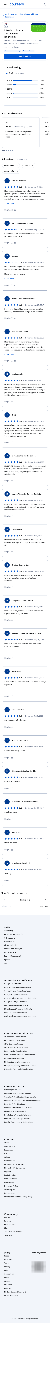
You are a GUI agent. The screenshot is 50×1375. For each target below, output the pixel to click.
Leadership (8, 1150)
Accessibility (9, 1274)
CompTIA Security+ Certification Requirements (22, 1100)
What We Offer (10, 1146)
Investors (8, 1259)
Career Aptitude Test (12, 1089)
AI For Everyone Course (13, 1044)
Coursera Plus (9, 1160)
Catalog (7, 1157)
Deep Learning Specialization (15, 1051)
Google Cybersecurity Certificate (17, 987)
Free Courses (9, 1193)
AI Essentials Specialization (15, 1036)
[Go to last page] (43, 906)
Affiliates (7, 1288)
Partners (7, 1221)
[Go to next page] (45, 899)
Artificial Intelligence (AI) (13, 934)
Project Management (12, 956)
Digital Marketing (11, 945)
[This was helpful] (8, 402)
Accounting (8, 930)
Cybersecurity (10, 938)
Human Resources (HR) (13, 948)
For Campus (9, 1182)
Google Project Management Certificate (20, 998)
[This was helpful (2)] (10, 210)
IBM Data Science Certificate (15, 1012)
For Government (10, 1178)
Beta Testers (9, 1224)
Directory (8, 1284)
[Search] (44, 4)
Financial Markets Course (14, 1058)
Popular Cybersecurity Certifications (18, 1122)
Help (6, 1270)
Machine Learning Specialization (17, 1062)
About (6, 1142)
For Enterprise (10, 1175)
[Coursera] (17, 4)
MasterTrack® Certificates (14, 1168)
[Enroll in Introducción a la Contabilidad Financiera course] (25, 56)
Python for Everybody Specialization (18, 1069)
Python (7, 959)
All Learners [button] (9, 165)
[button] (14, 893)
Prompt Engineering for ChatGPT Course (20, 1065)
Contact (7, 1277)
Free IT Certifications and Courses (18, 1107)
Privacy (7, 1266)
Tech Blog (8, 1235)
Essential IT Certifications (14, 1104)
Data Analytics (9, 941)
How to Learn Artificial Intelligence (17, 1115)
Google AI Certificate (12, 983)
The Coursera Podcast (13, 1231)
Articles (7, 1281)
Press (6, 1256)
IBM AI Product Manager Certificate (18, 1009)
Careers (7, 1153)
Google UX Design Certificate (15, 1001)
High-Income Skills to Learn (15, 1111)
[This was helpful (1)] (10, 243)
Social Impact (9, 1189)
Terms (6, 1263)
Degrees (7, 1171)
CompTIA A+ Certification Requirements (20, 1097)
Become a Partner (11, 1186)
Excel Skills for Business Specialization (19, 1054)
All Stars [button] (25, 165)
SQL (5, 963)
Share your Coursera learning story (18, 1196)
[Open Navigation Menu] (5, 4)
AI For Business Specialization (16, 1040)
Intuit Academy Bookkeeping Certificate (20, 1016)
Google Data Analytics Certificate (17, 991)
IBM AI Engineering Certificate (16, 1005)
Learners (7, 1217)
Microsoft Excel (10, 952)
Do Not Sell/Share (11, 1295)
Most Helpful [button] (9, 171)
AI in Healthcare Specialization (16, 1047)
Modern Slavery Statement (15, 1292)
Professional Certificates (14, 1164)
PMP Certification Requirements (17, 1118)
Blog (6, 1228)
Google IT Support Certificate (16, 994)
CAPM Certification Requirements (17, 1093)
